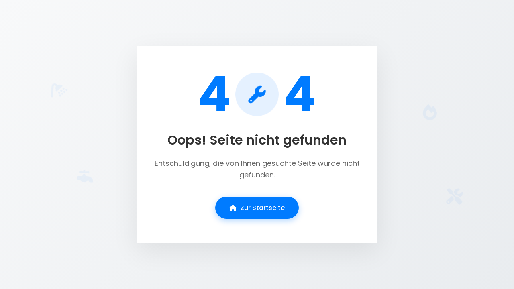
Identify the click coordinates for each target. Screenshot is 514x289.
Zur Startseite (257, 207)
